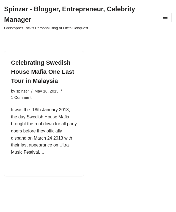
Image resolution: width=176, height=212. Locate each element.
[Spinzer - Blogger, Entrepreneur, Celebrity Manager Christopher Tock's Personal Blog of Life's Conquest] (77, 17)
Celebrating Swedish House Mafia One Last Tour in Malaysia (42, 71)
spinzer (22, 91)
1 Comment (21, 97)
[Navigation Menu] (165, 17)
